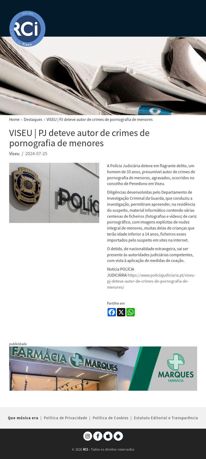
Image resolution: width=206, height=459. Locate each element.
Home (14, 119)
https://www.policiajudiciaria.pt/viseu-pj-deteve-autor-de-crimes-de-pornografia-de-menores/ (151, 281)
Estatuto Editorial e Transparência (166, 417)
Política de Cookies (110, 417)
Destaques (33, 119)
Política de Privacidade (65, 417)
